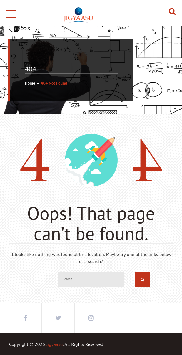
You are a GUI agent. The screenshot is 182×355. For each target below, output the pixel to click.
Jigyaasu (54, 344)
